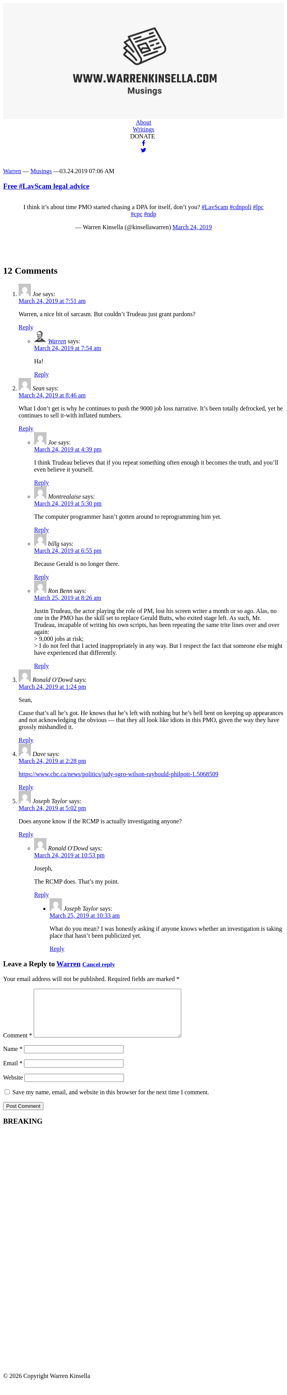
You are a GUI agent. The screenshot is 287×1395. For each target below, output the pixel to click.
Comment (17, 1044)
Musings (41, 171)
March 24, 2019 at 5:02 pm (52, 808)
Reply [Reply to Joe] (26, 327)
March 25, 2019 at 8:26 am (67, 597)
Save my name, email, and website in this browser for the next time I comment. (110, 1101)
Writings (143, 129)
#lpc (258, 207)
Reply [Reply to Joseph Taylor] (26, 834)
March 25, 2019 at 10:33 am (85, 915)
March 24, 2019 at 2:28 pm (52, 761)
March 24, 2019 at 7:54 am (67, 348)
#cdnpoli (240, 207)
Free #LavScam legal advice (46, 186)
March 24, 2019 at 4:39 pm (67, 449)
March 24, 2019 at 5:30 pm (67, 503)
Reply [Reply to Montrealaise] (41, 529)
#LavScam (215, 207)
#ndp (150, 214)
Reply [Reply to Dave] (26, 787)
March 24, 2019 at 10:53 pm (69, 855)
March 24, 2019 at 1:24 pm (52, 686)
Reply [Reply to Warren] (41, 374)
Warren (12, 171)
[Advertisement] (61, 1258)
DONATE (142, 136)
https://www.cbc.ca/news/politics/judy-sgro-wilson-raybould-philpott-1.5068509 (118, 774)
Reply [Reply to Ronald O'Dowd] (26, 740)
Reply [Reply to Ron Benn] (41, 666)
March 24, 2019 (192, 227)
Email (12, 1072)
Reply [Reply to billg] (41, 577)
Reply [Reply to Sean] (26, 428)
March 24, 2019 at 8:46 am (52, 395)
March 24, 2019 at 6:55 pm (67, 550)
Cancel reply (98, 964)
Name (12, 1058)
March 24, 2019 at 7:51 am (52, 301)
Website (13, 1086)
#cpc (136, 214)
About (143, 122)
